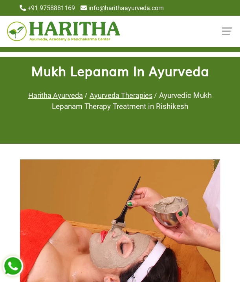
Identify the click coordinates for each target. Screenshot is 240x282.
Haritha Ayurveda (55, 95)
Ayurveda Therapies (121, 95)
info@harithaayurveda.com (122, 8)
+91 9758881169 (47, 8)
